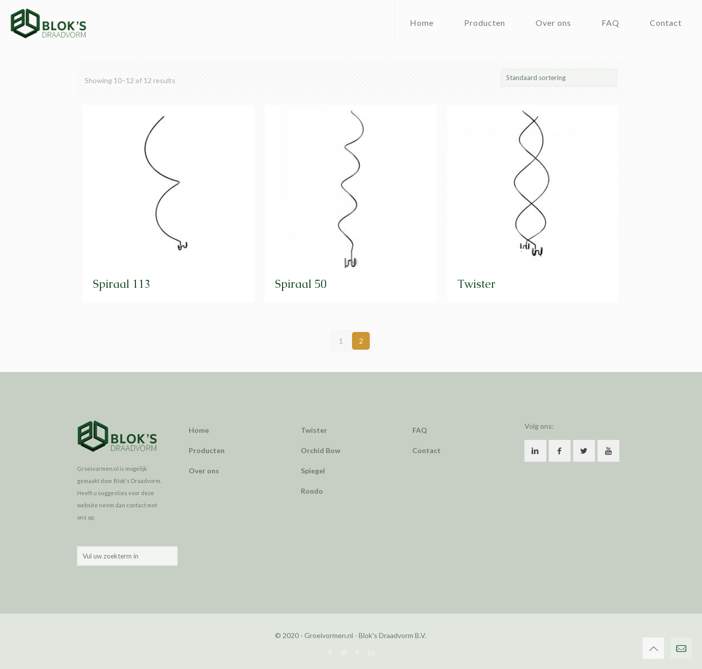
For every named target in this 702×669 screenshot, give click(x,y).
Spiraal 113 (122, 284)
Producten (207, 450)
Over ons (204, 470)
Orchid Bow (320, 450)
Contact (426, 450)
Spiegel (313, 470)
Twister (477, 284)
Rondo (312, 491)
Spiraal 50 (301, 284)
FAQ (419, 430)
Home (199, 430)
